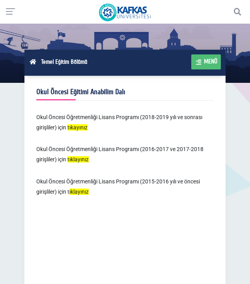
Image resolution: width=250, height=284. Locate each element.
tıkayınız (77, 127)
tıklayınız (78, 159)
